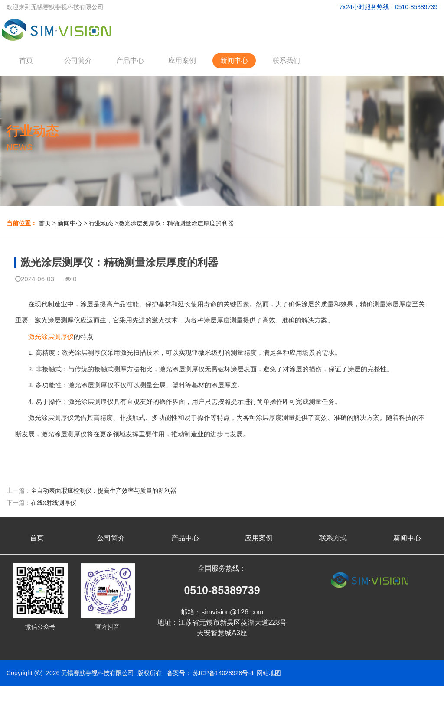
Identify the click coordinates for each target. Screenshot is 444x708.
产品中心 (130, 60)
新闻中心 (234, 60)
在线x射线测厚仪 (53, 502)
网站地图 (269, 672)
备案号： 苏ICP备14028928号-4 (210, 672)
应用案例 (182, 60)
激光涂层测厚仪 (51, 336)
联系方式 (333, 538)
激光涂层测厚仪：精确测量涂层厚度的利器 (176, 223)
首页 (26, 60)
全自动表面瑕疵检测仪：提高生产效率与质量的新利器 (103, 490)
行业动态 (101, 223)
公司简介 (78, 60)
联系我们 (286, 60)
